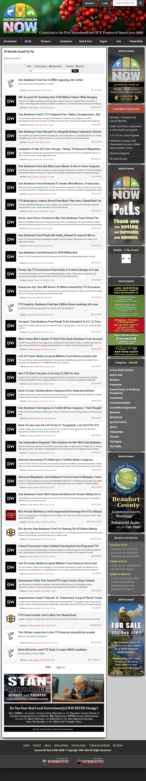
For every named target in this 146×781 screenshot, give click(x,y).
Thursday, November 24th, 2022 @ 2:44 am (41, 626)
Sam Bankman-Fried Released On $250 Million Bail (47, 252)
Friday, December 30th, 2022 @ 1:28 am (40, 332)
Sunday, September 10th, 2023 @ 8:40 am (41, 108)
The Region (116, 441)
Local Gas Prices (119, 544)
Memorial (115, 412)
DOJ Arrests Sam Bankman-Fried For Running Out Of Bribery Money (57, 528)
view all (133, 362)
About (47, 745)
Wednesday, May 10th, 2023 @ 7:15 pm (40, 125)
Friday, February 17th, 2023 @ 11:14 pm (40, 177)
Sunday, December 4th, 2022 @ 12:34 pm (40, 574)
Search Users (12, 58)
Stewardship (136, 41)
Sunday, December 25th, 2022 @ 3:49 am (40, 401)
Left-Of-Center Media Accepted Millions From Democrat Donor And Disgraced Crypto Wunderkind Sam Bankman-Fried (57, 357)
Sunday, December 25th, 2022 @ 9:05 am (40, 384)
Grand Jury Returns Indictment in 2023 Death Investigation (125, 128)
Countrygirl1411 (95, 660)
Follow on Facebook (100, 745)
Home (27, 745)
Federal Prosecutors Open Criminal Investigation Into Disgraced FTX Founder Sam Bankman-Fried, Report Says (58, 547)
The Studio (115, 446)
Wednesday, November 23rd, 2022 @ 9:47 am (42, 643)
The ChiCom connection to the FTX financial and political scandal (56, 632)
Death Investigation (120, 153)
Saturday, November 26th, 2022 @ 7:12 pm (41, 591)
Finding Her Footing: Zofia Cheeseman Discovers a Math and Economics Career (125, 144)
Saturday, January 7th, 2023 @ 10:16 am (40, 280)
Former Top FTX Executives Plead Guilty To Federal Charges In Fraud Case (58, 271)
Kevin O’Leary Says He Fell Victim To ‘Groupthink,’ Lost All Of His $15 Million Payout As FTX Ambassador (58, 426)
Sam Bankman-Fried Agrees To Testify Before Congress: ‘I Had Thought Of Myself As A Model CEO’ (60, 409)
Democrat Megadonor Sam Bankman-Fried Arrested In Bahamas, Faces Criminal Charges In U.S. (60, 478)
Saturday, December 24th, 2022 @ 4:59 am (41, 436)
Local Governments (120, 402)
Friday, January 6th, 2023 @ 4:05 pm (39, 298)
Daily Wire (97, 107)
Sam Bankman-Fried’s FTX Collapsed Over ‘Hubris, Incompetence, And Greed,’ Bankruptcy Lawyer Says (59, 116)
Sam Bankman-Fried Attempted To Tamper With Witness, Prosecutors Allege (58, 185)
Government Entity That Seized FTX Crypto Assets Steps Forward (56, 580)
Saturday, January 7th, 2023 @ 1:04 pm (40, 263)
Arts (119, 41)
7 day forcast (131, 250)
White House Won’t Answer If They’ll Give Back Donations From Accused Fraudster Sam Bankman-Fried (60, 340)
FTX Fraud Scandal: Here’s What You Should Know (47, 615)
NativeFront (116, 417)
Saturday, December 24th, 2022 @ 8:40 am (41, 418)
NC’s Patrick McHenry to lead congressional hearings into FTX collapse (60, 511)
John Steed (97, 90)
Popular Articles (118, 561)
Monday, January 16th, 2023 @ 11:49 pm (41, 211)
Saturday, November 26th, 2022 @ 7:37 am (41, 608)
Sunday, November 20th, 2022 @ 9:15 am (41, 660)
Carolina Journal (95, 522)
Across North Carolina (121, 370)
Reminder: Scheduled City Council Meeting (123, 119)
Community (66, 41)
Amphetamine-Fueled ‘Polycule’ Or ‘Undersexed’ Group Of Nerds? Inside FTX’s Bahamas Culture (60, 599)
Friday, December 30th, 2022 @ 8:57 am (40, 315)
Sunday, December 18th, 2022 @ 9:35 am (40, 488)
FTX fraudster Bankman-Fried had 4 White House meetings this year (58, 304)
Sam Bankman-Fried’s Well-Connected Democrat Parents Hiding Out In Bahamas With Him (59, 496)
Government (10, 41)
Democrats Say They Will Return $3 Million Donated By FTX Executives (59, 287)
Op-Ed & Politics (118, 422)
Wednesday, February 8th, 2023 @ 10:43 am (41, 194)
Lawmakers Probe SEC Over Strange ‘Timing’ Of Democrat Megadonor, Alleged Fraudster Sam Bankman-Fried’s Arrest (59, 150)
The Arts (114, 436)
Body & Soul (85, 41)
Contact (37, 745)
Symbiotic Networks (120, 574)
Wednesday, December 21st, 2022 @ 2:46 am (42, 470)
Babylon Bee (97, 539)
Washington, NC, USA (126, 264)
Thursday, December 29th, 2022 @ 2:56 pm (41, 349)
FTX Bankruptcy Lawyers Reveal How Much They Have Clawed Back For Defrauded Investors (59, 202)
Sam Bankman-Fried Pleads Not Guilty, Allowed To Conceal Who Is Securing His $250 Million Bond (56, 237)
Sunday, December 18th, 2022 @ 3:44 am (40, 505)
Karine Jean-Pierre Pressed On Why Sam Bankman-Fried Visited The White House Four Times (58, 219)
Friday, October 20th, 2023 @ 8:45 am (39, 90)
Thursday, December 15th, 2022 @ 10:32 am (42, 539)
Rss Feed (117, 745)
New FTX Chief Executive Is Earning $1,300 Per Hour (48, 373)
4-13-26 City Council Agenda (124, 135)
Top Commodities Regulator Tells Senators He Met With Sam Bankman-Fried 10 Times (60, 444)
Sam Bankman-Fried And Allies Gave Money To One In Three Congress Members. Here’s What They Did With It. (59, 168)
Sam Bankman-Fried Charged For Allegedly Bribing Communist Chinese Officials (60, 133)
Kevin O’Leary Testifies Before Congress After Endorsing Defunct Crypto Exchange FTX (56, 392)
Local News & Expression (123, 407)
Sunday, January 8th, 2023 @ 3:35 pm (40, 246)
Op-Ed (28, 41)
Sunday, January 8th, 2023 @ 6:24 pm (40, 229)
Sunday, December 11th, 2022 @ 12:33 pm (41, 557)
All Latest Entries (118, 158)
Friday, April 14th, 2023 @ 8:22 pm (38, 142)
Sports (113, 426)
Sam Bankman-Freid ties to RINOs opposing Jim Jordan (50, 80)
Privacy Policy (79, 745)
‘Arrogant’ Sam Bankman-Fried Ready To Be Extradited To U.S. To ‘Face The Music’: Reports (59, 323)
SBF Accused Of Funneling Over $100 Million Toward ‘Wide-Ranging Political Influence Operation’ (57, 98)
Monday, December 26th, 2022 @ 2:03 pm (41, 367)
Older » (48, 667)
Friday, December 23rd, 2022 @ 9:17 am (40, 453)
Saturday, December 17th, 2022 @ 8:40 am (41, 522)
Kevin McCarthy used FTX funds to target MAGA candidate (52, 649)
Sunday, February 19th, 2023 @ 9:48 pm (40, 160)
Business (46, 41)
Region (103, 41)
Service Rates (61, 745)
